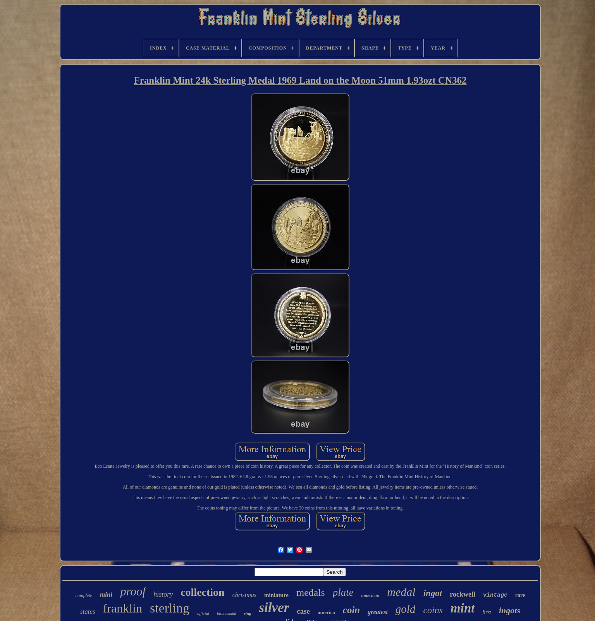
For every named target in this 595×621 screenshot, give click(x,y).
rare (520, 595)
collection (203, 592)
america (326, 612)
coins (433, 610)
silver (274, 607)
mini (106, 594)
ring (247, 613)
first (486, 612)
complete (84, 595)
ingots (509, 610)
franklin (122, 608)
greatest (378, 612)
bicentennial (226, 613)
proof (133, 591)
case (303, 611)
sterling (169, 608)
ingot (432, 593)
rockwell (462, 594)
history (163, 594)
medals (310, 592)
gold (406, 609)
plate (343, 592)
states (87, 611)
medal (401, 591)
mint (463, 608)
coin (351, 610)
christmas (244, 595)
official (203, 613)
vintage (495, 595)
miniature (276, 595)
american (370, 595)
